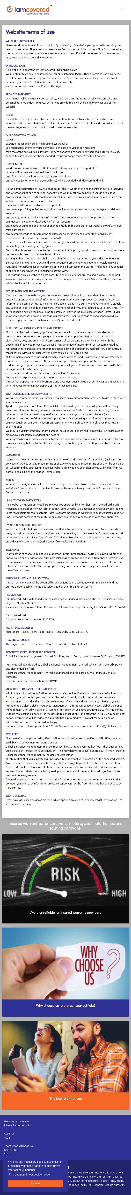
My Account (11, 1154)
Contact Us (10, 1150)
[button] (122, 9)
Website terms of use (17, 1121)
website (69, 607)
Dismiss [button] (35, 1183)
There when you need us (18, 1145)
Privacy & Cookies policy (18, 1125)
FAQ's (7, 1137)
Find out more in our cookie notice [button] (29, 1174)
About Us (9, 1133)
